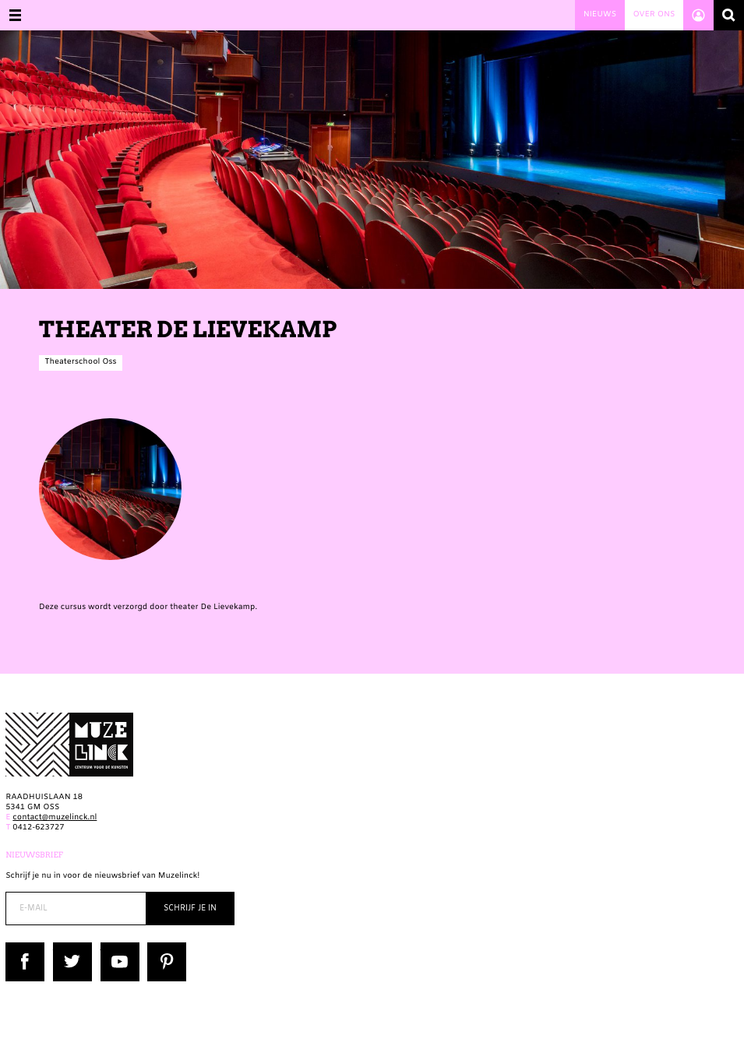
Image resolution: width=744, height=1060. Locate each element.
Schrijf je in (190, 908)
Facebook (24, 947)
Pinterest (164, 947)
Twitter (67, 947)
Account (698, 15)
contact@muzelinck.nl (54, 818)
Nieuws (600, 15)
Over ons (654, 15)
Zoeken (729, 15)
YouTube (117, 947)
